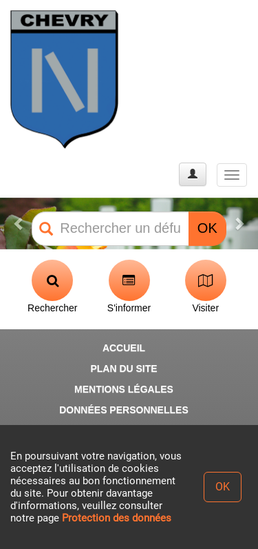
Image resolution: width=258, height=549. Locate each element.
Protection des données (116, 518)
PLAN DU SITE (123, 368)
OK (207, 228)
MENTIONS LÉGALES (123, 389)
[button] (19, 223)
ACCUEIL (124, 347)
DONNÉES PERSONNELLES (123, 409)
